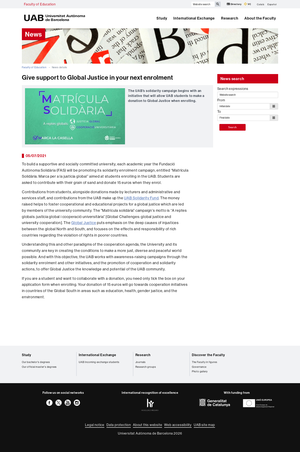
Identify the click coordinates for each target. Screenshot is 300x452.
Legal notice (94, 425)
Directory (234, 4)
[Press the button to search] (218, 4)
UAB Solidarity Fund (141, 198)
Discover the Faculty (208, 355)
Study (161, 18)
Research (229, 18)
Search (232, 127)
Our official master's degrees (39, 366)
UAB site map (204, 425)
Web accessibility (178, 425)
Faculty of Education (40, 4)
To (219, 111)
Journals (140, 362)
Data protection (118, 425)
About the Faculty (260, 18)
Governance (199, 366)
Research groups (145, 366)
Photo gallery (200, 371)
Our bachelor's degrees (36, 362)
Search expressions (232, 89)
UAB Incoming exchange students (99, 362)
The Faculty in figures (204, 362)
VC (247, 4)
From (221, 100)
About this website (147, 425)
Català (260, 4)
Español (272, 4)
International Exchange (194, 18)
